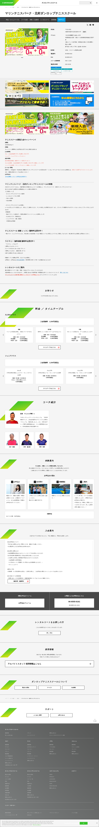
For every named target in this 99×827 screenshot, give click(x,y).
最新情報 (7, 732)
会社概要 (7, 788)
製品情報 (7, 753)
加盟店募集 (7, 792)
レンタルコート (45, 19)
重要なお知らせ (52, 732)
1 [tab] (22, 57)
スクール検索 (8, 779)
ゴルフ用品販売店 (9, 756)
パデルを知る (52, 746)
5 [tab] (31, 57)
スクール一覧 (30, 779)
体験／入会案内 (34, 19)
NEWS (50, 774)
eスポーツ (74, 771)
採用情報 (53, 19)
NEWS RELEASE (53, 785)
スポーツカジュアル (54, 771)
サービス (7, 746)
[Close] (97, 823)
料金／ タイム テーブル (12, 19)
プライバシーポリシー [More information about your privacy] (37, 824)
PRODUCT (51, 776)
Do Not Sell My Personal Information (71, 823)
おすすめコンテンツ (31, 746)
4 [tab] (29, 57)
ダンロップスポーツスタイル (11, 729)
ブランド (29, 732)
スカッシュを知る (75, 746)
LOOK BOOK (52, 779)
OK (83, 823)
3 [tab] (26, 57)
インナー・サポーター (10, 805)
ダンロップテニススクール (33, 771)
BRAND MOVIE (52, 781)
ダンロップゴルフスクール (11, 771)
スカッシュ (74, 741)
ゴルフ (6, 741)
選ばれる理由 (8, 774)
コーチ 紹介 (24, 19)
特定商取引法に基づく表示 (10, 799)
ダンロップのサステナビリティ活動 (57, 735)
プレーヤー (7, 749)
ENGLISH (29, 815)
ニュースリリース (31, 735)
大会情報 (29, 785)
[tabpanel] (26, 42)
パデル (51, 741)
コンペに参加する (9, 758)
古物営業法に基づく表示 (11, 765)
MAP (84, 31)
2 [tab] (24, 57)
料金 (6, 781)
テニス (28, 741)
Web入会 (7, 794)
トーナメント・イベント (32, 756)
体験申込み (61, 19)
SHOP (50, 783)
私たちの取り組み (9, 735)
